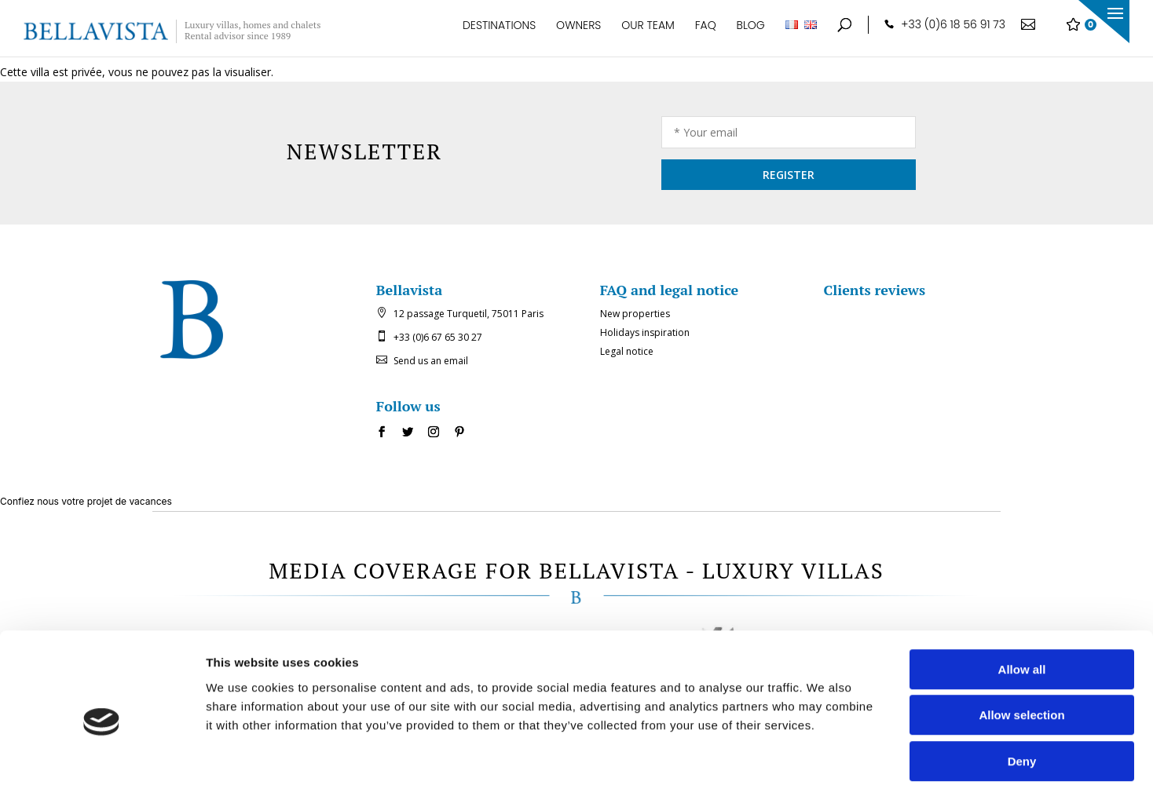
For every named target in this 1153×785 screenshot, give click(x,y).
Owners (578, 33)
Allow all (1022, 593)
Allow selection (1021, 639)
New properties (635, 313)
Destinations (499, 33)
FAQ (705, 33)
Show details (824, 754)
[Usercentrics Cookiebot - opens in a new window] (101, 754)
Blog (751, 33)
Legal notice (626, 351)
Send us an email (430, 360)
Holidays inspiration (645, 332)
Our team (648, 33)
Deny (1022, 685)
